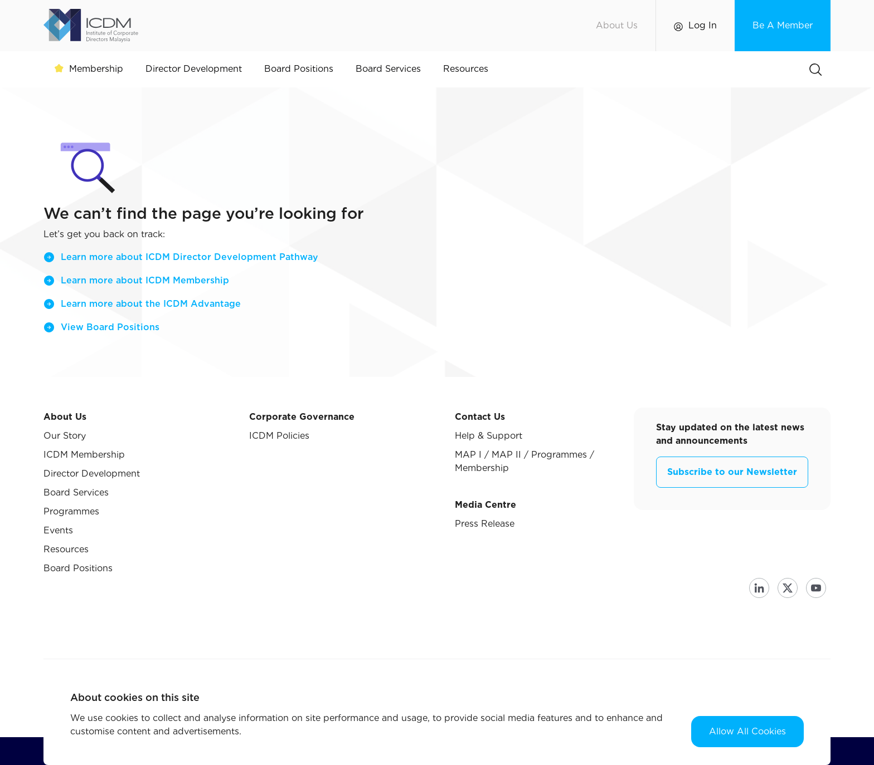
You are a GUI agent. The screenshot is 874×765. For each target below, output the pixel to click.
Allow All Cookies (747, 731)
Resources (66, 549)
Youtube (816, 588)
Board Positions (78, 568)
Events (58, 530)
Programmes (71, 511)
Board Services (76, 492)
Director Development (91, 473)
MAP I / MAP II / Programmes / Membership (524, 461)
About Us (617, 25)
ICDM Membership (84, 454)
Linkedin (759, 588)
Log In (702, 25)
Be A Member (782, 25)
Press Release (484, 523)
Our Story (64, 435)
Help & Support (488, 435)
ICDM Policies (279, 435)
